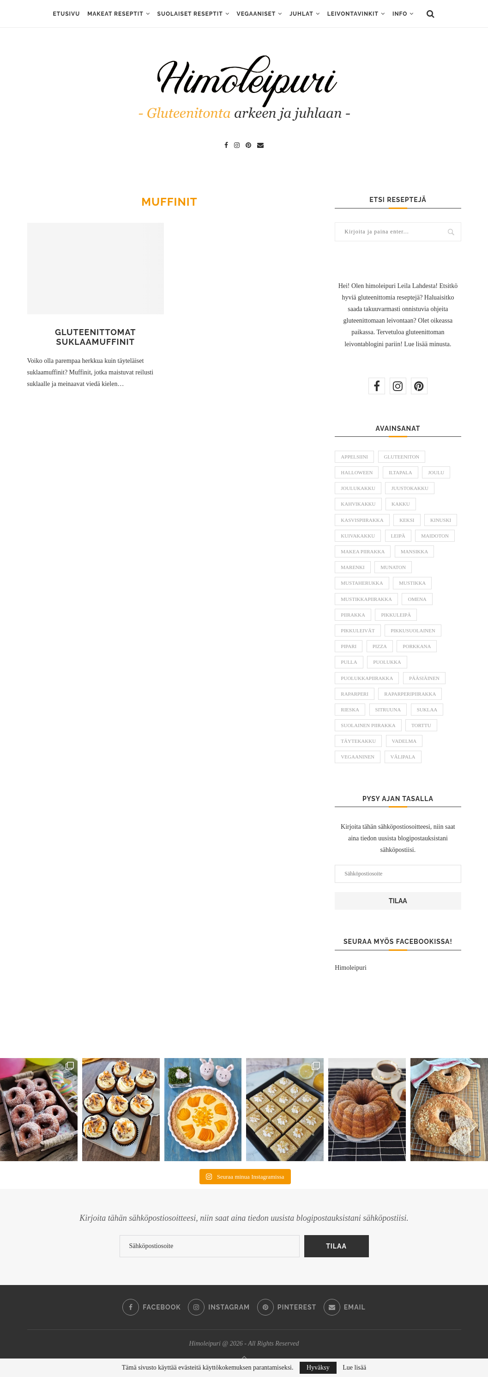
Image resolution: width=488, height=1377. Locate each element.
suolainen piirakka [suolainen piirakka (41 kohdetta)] (368, 725)
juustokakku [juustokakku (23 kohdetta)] (409, 488)
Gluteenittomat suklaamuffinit (95, 337)
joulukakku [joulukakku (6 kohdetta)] (358, 488)
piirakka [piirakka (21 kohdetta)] (353, 615)
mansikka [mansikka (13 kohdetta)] (414, 551)
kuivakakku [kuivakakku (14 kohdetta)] (358, 536)
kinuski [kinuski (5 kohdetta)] (440, 520)
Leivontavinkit (353, 14)
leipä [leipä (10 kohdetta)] (398, 536)
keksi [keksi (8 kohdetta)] (406, 520)
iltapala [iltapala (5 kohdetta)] (400, 472)
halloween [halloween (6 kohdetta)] (357, 472)
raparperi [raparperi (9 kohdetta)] (354, 694)
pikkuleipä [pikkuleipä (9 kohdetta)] (396, 615)
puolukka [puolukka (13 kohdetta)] (387, 662)
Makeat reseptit (115, 14)
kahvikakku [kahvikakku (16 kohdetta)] (358, 504)
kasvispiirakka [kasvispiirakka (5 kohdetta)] (362, 520)
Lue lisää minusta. (427, 344)
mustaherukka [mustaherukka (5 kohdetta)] (362, 583)
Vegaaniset (256, 14)
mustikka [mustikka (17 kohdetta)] (412, 583)
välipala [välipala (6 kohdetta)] (403, 756)
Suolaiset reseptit (190, 14)
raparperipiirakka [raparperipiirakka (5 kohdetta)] (410, 694)
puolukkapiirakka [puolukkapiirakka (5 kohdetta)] (367, 678)
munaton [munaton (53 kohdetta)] (393, 567)
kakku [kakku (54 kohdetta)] (401, 504)
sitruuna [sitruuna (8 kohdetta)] (388, 709)
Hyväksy (318, 1367)
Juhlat (301, 14)
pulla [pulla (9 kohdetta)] (349, 662)
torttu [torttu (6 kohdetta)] (421, 725)
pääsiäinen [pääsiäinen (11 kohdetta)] (424, 678)
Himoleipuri (350, 967)
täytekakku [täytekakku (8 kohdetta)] (358, 741)
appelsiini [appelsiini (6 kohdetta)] (354, 456)
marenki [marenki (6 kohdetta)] (352, 567)
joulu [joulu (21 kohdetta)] (436, 472)
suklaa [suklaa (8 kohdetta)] (427, 709)
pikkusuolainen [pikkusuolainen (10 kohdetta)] (413, 630)
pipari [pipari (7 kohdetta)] (348, 646)
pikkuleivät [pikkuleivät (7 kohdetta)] (357, 630)
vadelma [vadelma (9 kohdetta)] (404, 741)
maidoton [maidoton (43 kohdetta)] (435, 536)
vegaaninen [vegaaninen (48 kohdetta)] (357, 756)
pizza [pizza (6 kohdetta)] (380, 646)
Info (399, 14)
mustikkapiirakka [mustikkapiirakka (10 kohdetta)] (366, 599)
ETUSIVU (66, 14)
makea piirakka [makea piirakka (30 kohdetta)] (363, 551)
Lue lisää (354, 1368)
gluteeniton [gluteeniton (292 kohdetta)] (402, 456)
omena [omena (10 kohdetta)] (417, 599)
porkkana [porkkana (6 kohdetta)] (417, 646)
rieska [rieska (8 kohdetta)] (350, 709)
